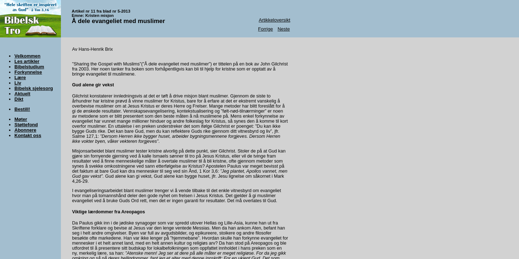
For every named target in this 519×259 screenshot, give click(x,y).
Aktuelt (22, 93)
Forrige (265, 29)
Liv (17, 83)
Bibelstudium (29, 66)
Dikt (18, 99)
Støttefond (26, 124)
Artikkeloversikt (274, 20)
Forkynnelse (28, 72)
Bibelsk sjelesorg (33, 88)
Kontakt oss (27, 135)
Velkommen (27, 56)
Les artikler (26, 61)
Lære (20, 77)
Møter (20, 119)
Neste (284, 29)
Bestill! (22, 109)
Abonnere (25, 130)
